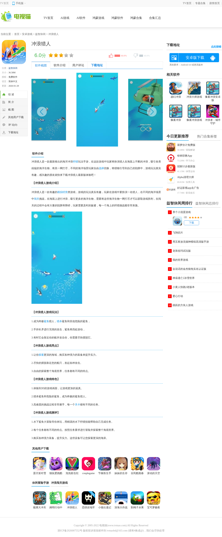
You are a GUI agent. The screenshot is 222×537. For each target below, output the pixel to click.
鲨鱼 (46, 321)
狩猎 (75, 161)
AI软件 (80, 17)
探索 (41, 354)
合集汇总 (155, 17)
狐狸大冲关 (39, 507)
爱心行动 (178, 296)
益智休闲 (40, 34)
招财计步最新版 (186, 166)
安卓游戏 (27, 34)
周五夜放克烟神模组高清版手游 (191, 241)
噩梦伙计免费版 (186, 145)
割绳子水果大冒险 (137, 508)
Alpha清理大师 (185, 177)
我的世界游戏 (180, 260)
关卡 (77, 404)
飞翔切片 (178, 232)
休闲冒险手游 (40, 482)
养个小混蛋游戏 (182, 212)
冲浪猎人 (72, 507)
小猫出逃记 (104, 507)
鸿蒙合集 (136, 17)
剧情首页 (214, 3)
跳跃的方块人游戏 (183, 305)
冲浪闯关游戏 (59, 482)
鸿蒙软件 (117, 17)
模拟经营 (62, 192)
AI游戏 (64, 17)
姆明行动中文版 (55, 508)
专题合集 (200, 3)
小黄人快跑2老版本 (184, 287)
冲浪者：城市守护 (213, 120)
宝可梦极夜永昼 (153, 508)
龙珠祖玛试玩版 (182, 250)
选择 (101, 168)
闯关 (36, 198)
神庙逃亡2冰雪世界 (184, 278)
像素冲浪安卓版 (213, 97)
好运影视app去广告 (188, 188)
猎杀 (59, 321)
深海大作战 (121, 507)
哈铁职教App (184, 155)
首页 (16, 34)
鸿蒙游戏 (98, 17)
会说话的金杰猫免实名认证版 (189, 269)
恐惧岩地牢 (88, 507)
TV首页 (4, 3)
